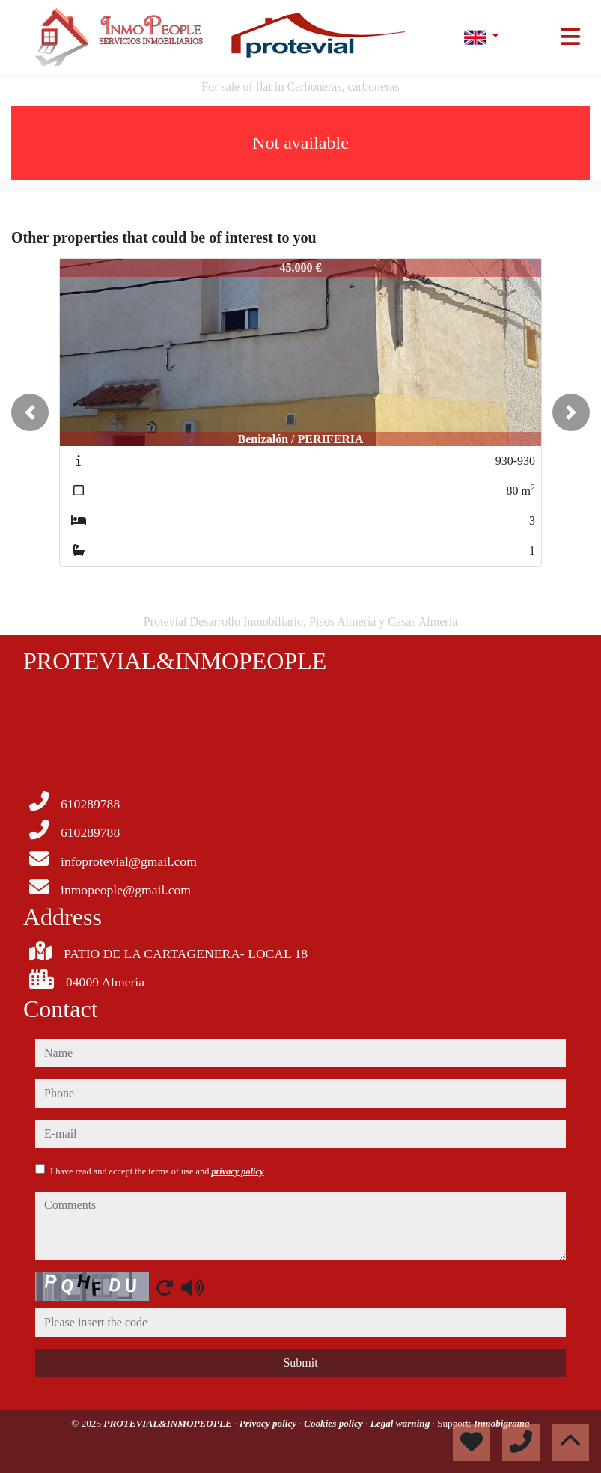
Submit (300, 1362)
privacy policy (237, 1171)
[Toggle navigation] (570, 36)
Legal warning (401, 1423)
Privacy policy (269, 1423)
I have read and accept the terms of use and (156, 1171)
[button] (30, 412)
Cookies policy (334, 1423)
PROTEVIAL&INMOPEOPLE (168, 1423)
